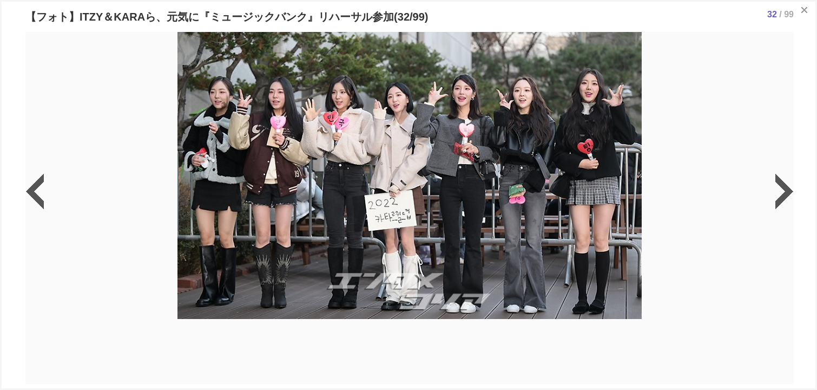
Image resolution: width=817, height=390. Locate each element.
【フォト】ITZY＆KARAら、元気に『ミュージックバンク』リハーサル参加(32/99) (226, 17)
